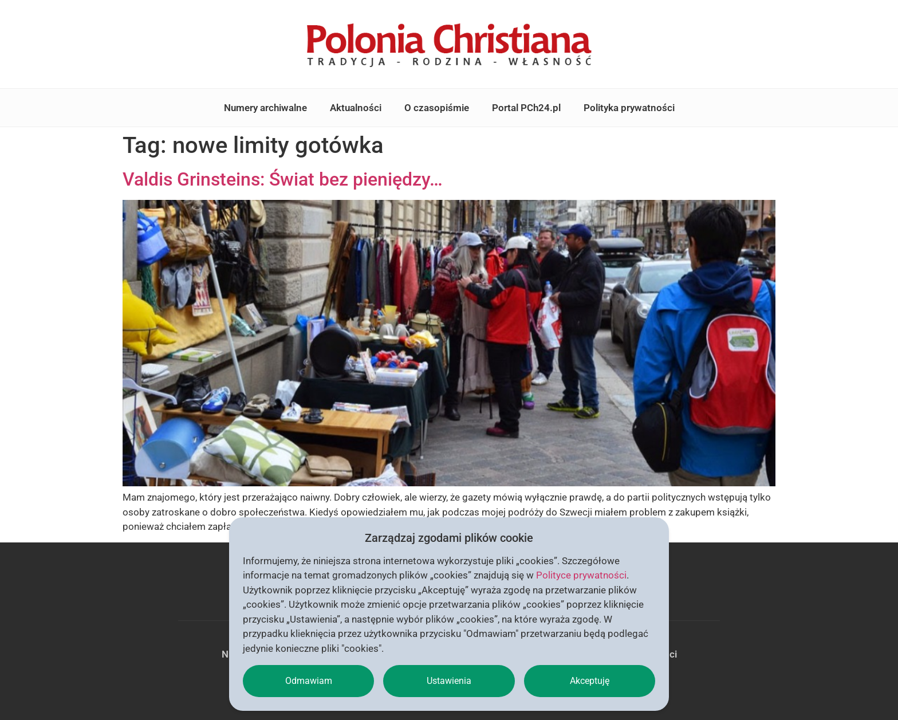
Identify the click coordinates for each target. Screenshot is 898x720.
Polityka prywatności (629, 107)
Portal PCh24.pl (526, 107)
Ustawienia (449, 680)
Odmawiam (308, 680)
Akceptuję (589, 680)
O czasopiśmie (436, 107)
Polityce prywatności (581, 575)
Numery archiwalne (265, 107)
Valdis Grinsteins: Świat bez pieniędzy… (283, 179)
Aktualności (355, 107)
